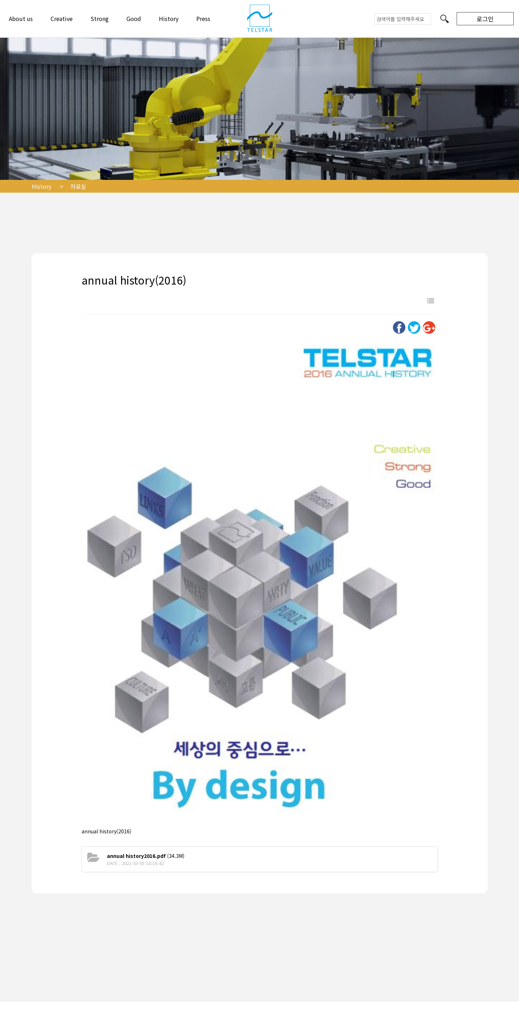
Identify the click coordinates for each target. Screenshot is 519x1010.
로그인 (485, 18)
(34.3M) (146, 855)
